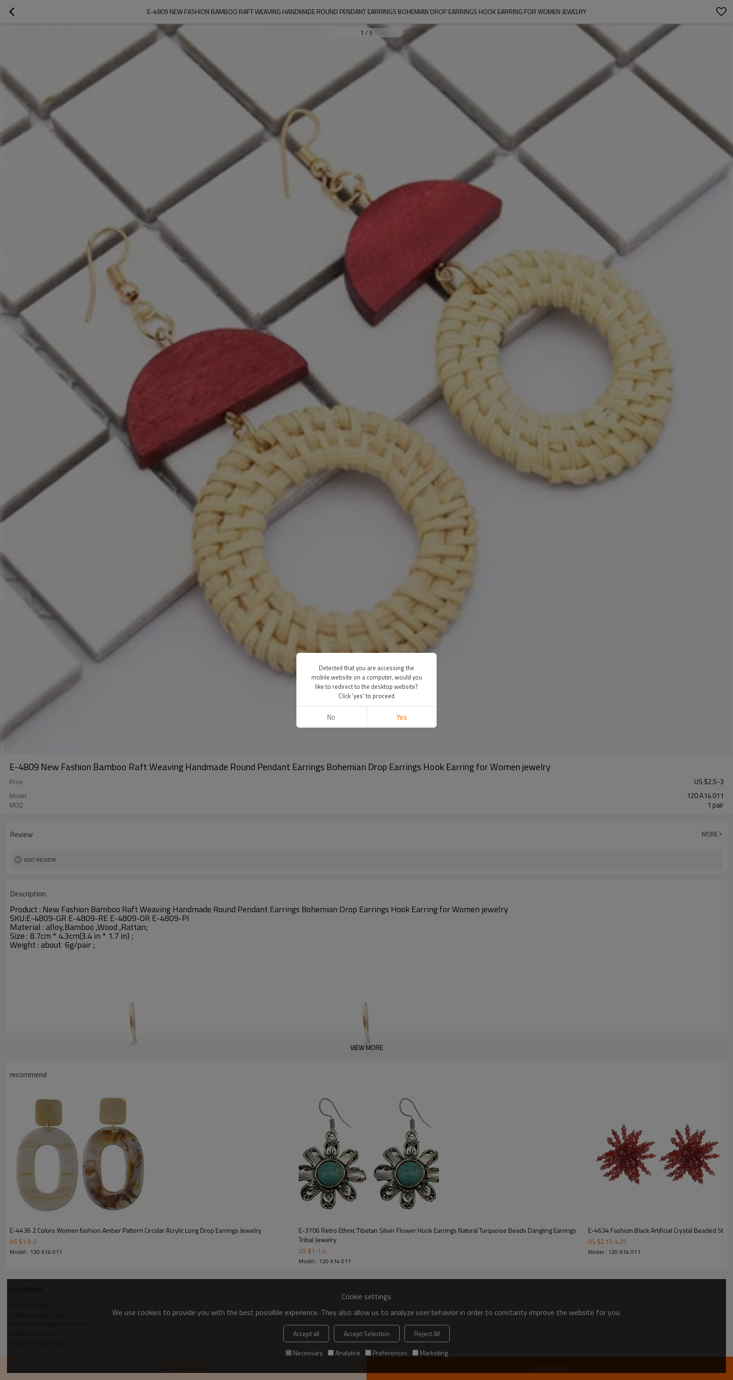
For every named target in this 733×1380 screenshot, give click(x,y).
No (331, 717)
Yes (401, 717)
